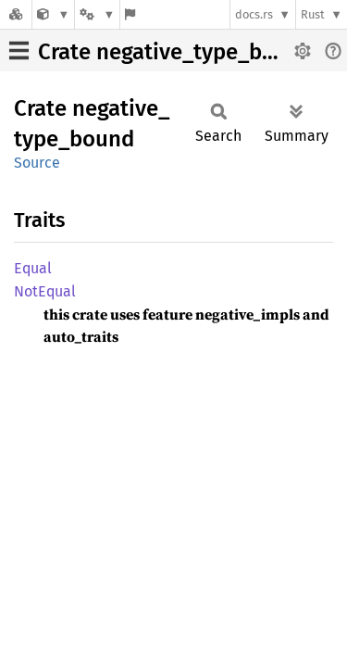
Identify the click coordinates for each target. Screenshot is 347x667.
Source (37, 162)
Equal (33, 268)
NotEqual (45, 291)
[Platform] (97, 14)
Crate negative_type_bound (176, 52)
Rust (313, 14)
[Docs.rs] (15, 14)
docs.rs (254, 14)
